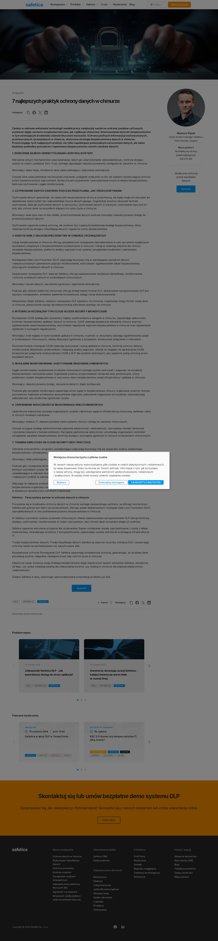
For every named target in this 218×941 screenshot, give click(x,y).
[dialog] (109, 470)
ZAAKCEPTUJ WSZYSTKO (146, 482)
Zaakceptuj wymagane (111, 482)
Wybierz (61, 482)
